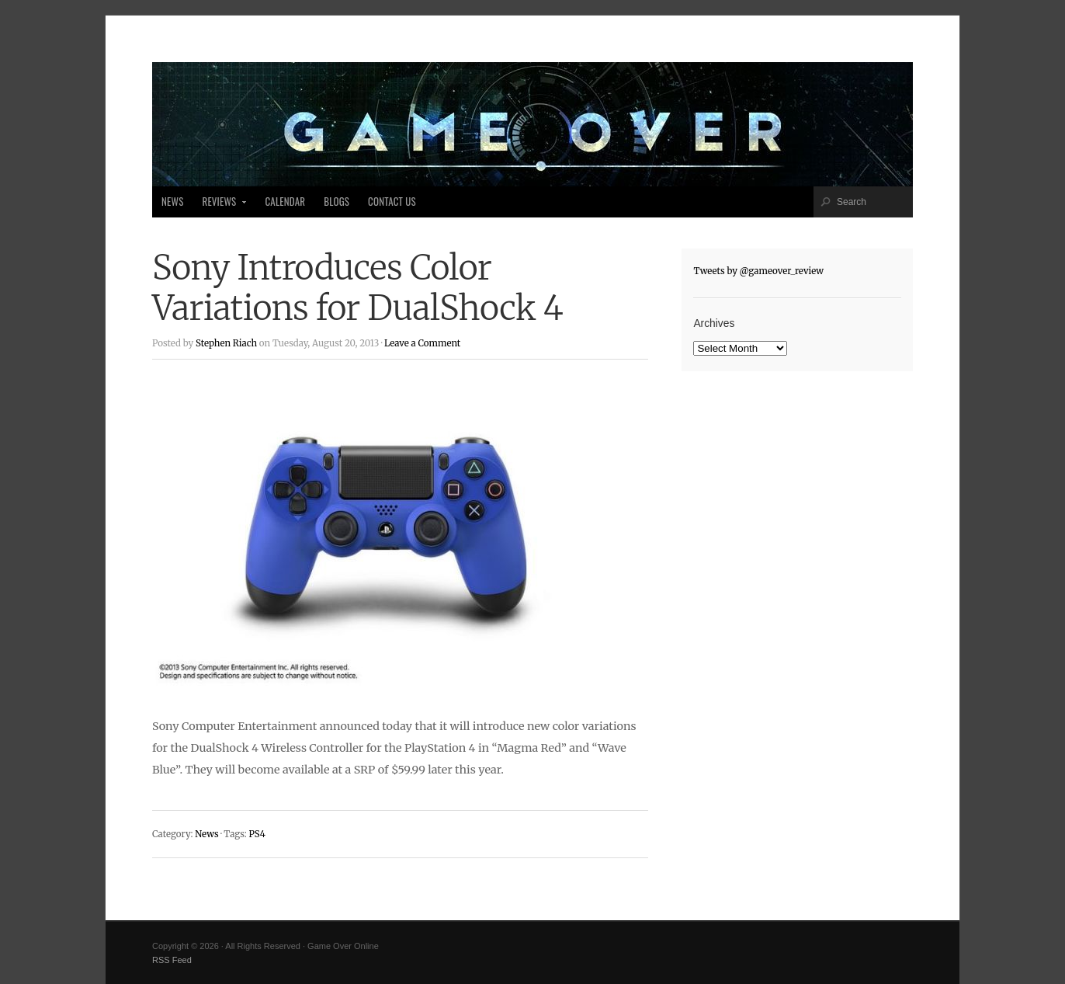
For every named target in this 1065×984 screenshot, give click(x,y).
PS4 (256, 834)
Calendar (285, 201)
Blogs (336, 201)
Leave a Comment (422, 343)
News (172, 201)
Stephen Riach (226, 343)
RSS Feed (172, 960)
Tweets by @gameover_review (758, 271)
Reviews (220, 205)
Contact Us (392, 201)
